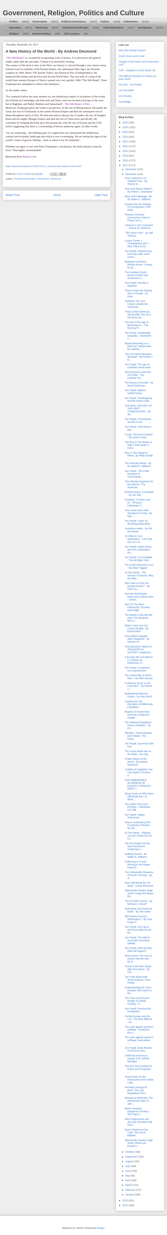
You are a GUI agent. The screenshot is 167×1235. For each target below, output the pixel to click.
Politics (13, 21)
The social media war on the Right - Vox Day (138, 753)
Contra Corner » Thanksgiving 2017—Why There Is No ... (137, 243)
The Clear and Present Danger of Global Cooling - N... (137, 1001)
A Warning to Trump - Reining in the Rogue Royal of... (137, 864)
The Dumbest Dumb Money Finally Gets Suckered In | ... (136, 275)
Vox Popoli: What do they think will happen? (138, 949)
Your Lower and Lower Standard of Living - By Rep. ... (138, 513)
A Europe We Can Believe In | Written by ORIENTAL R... (139, 660)
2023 (125, 136)
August (129, 1161)
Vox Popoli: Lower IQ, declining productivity (137, 522)
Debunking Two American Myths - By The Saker (138, 910)
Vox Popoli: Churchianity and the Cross (138, 420)
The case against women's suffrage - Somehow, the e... (139, 1029)
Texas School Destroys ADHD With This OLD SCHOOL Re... (138, 314)
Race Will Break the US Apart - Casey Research (139, 884)
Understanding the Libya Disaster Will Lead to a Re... (138, 990)
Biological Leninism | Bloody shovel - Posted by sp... (138, 264)
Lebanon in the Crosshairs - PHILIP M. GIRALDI (139, 227)
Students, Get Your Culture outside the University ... (136, 304)
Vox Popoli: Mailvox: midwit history (135, 392)
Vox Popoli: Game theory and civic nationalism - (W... (138, 549)
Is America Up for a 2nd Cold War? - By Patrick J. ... (138, 686)
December (131, 169)
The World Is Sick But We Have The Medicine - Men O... (138, 618)
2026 (125, 122)
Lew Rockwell (126, 90)
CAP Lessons (71, 33)
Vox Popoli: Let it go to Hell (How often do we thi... (138, 929)
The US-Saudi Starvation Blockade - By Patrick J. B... (139, 357)
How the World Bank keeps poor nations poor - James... (139, 596)
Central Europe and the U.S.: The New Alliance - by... (138, 1019)
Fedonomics (131, 21)
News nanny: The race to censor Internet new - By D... (138, 958)
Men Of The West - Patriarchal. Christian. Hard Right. (138, 607)
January (130, 1194)
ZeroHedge (125, 101)
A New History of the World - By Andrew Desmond (136, 761)
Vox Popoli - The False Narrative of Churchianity (137, 474)
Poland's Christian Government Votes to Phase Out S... (137, 217)
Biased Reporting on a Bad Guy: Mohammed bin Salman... (138, 346)
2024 (125, 132)
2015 (125, 1205)
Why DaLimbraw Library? (132, 50)
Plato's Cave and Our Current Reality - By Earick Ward (137, 628)
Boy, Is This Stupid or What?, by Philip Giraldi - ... (139, 455)
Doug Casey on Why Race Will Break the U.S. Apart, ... (139, 796)
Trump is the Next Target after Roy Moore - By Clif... (138, 969)
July (127, 1166)
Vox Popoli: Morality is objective (137, 284)
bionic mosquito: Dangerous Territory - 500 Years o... (137, 1111)
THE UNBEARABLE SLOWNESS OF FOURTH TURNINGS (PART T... (138, 784)
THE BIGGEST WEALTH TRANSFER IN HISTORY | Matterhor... (138, 649)
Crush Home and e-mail (131, 56)
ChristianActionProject (75, 27)
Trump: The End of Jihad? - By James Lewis (139, 436)
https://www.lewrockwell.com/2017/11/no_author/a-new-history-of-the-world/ (43, 166)
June (128, 1171)
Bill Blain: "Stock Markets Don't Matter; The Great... (138, 736)
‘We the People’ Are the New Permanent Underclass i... (137, 846)
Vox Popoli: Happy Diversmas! (135, 816)
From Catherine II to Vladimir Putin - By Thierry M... (136, 181)
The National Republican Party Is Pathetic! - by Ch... (138, 725)
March (129, 1185)
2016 (125, 1200)
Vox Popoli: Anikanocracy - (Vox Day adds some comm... (139, 254)
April (128, 1180)
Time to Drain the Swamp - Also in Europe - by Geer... (139, 293)
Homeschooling (41, 33)
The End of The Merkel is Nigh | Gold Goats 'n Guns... (138, 445)
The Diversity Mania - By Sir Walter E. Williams (138, 465)
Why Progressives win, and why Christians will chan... (138, 1122)
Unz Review (125, 96)
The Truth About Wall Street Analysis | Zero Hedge (137, 979)
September (131, 1156)
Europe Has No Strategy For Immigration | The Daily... (138, 207)
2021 (125, 146)
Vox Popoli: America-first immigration (138, 1010)
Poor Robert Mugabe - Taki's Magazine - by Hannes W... (137, 639)
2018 (125, 160)
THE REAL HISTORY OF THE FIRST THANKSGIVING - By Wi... (138, 410)
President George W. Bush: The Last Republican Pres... (136, 1090)
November (131, 174)
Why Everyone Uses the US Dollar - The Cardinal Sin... (138, 375)
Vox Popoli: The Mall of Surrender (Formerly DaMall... (137, 940)
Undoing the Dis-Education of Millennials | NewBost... (139, 704)
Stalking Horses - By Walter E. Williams (136, 855)
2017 (125, 165)
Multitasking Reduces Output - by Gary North (138, 695)
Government (40, 21)
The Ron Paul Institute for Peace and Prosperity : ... (138, 1069)
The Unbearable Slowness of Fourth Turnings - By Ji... (139, 875)
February (130, 1189)
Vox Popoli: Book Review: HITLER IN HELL (139, 1049)
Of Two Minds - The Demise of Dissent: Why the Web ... (139, 575)
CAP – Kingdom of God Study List (137, 70)
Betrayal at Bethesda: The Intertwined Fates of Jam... (139, 1100)
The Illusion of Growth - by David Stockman (139, 384)
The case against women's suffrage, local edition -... (139, 1040)
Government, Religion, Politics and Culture (73, 13)
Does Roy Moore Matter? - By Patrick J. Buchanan (139, 190)
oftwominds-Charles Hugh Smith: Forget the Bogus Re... (139, 893)
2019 (125, 155)
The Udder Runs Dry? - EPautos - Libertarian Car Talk (137, 807)
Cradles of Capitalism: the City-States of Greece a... (139, 772)
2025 (125, 127)
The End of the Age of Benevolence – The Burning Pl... (136, 325)
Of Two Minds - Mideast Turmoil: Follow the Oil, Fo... (138, 835)
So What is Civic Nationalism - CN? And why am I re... (138, 539)
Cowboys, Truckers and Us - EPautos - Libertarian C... (137, 502)
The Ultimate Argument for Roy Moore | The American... (139, 484)
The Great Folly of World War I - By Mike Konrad (138, 677)
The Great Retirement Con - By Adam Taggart (139, 566)
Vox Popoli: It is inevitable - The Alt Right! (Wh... (138, 559)
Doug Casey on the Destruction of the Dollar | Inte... (139, 1079)
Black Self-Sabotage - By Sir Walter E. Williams (138, 198)
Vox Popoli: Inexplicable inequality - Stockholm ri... (138, 335)
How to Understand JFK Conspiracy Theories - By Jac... (138, 825)
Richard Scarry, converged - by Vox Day (139, 493)
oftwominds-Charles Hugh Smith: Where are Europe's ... (139, 1143)
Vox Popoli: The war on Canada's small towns (138, 366)
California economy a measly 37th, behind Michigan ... (137, 1058)
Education (15, 27)
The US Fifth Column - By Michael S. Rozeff (139, 902)
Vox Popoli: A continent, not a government (137, 669)
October (130, 1151)
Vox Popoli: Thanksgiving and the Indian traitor (138, 399)
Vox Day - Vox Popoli (130, 84)
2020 (125, 151)
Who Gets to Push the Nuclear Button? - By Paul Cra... (137, 586)
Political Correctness (74, 21)
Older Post (101, 195)
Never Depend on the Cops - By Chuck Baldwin (136, 1132)
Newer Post (13, 195)
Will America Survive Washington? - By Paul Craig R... (138, 919)
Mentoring (41, 27)
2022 (125, 141)
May (127, 1175)
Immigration (145, 27)
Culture (104, 21)
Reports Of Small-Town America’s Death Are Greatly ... (137, 714)
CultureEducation (113, 27)
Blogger (100, 1228)
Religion (14, 33)
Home (57, 195)
